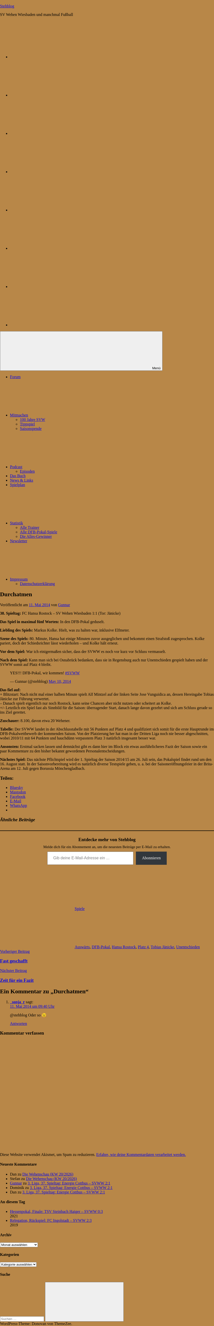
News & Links (21, 480)
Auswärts (82, 947)
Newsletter (18, 541)
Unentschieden (188, 947)
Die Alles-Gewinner (36, 536)
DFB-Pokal (101, 947)
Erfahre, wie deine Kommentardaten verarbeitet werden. (141, 1154)
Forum (15, 377)
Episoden (27, 471)
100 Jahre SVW (32, 419)
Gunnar (64, 605)
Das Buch (18, 476)
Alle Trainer (29, 527)
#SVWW (72, 673)
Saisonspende (31, 428)
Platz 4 (143, 947)
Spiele (80, 909)
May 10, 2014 (60, 681)
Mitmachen (56, 415)
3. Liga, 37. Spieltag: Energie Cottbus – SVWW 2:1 (69, 1183)
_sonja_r (17, 1002)
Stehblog (7, 6)
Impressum (56, 579)
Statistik (54, 523)
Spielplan (17, 485)
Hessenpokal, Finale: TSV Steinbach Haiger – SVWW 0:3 (56, 1211)
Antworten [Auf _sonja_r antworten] (18, 1023)
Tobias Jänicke (162, 947)
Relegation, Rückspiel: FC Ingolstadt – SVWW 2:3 (51, 1220)
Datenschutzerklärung (37, 584)
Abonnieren (151, 858)
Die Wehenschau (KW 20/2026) (47, 1174)
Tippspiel (27, 424)
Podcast (53, 467)
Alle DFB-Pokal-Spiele (38, 532)
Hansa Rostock (124, 947)
